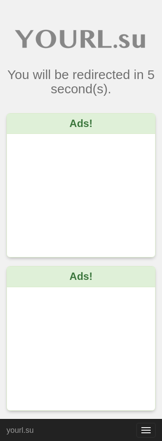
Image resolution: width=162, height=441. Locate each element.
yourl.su (20, 429)
